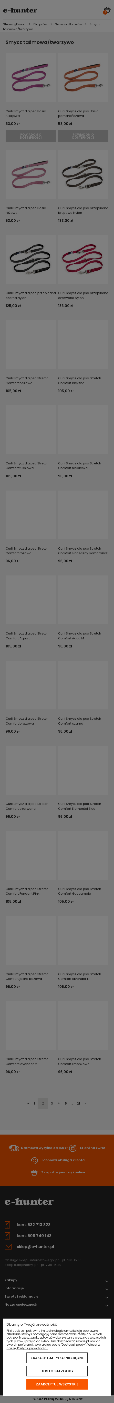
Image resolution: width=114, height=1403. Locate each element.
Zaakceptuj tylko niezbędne (57, 1357)
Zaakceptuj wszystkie (57, 1384)
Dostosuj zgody (57, 1371)
